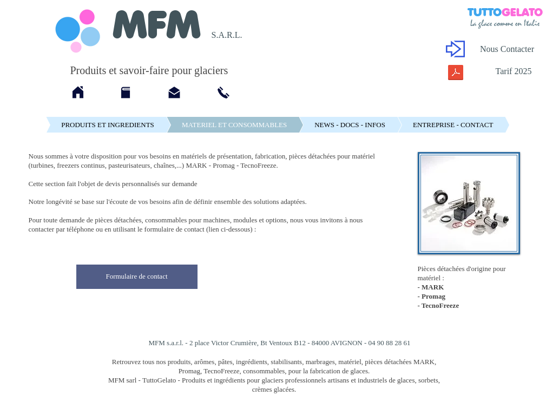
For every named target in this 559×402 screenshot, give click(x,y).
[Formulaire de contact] (137, 277)
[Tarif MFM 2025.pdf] (455, 74)
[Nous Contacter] (507, 49)
